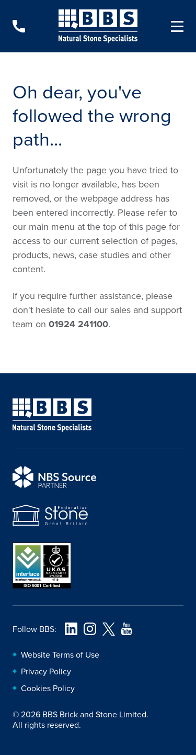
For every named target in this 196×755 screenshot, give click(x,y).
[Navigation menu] (173, 26)
